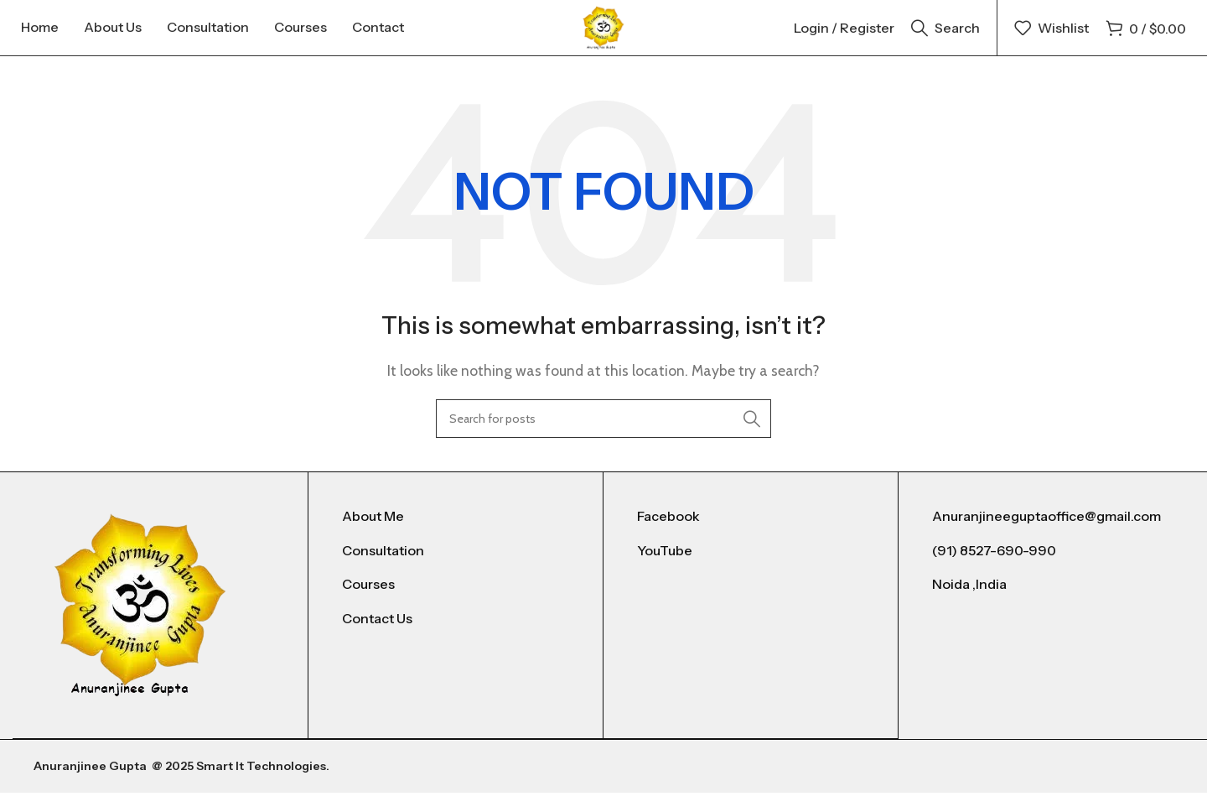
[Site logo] (603, 36)
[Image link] (140, 624)
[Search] (945, 38)
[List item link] (455, 537)
